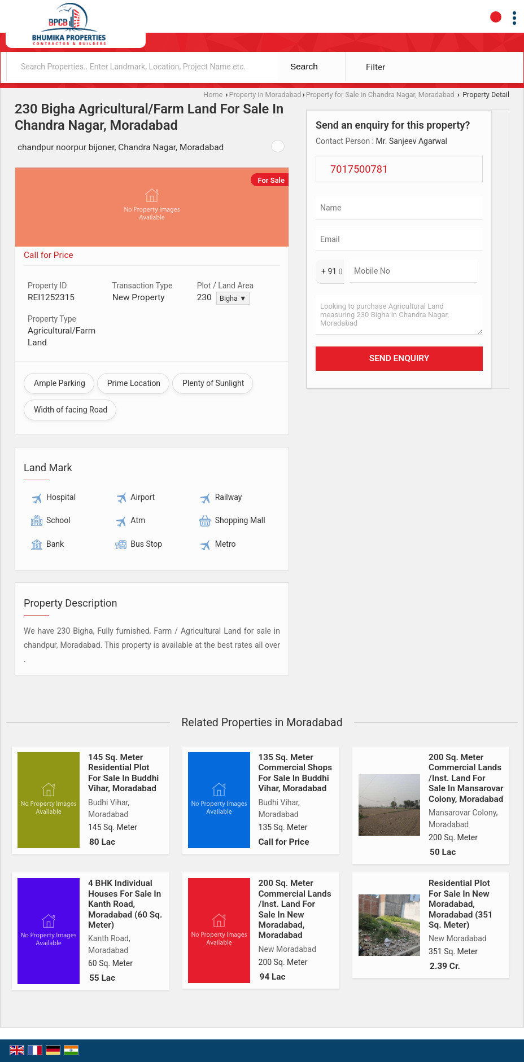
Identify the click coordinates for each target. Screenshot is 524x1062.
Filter (375, 67)
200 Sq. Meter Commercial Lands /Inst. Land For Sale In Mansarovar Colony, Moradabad (466, 778)
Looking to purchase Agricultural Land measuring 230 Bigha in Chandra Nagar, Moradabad (399, 315)
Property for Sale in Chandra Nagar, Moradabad (380, 94)
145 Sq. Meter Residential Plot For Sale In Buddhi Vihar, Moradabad (123, 772)
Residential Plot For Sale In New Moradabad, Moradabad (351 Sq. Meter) (461, 904)
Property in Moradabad (265, 94)
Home (212, 94)
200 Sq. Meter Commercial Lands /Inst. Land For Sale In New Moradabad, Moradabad (295, 909)
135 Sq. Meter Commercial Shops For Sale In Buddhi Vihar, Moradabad (296, 772)
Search (304, 66)
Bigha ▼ (233, 298)
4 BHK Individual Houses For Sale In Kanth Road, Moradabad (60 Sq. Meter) (125, 904)
